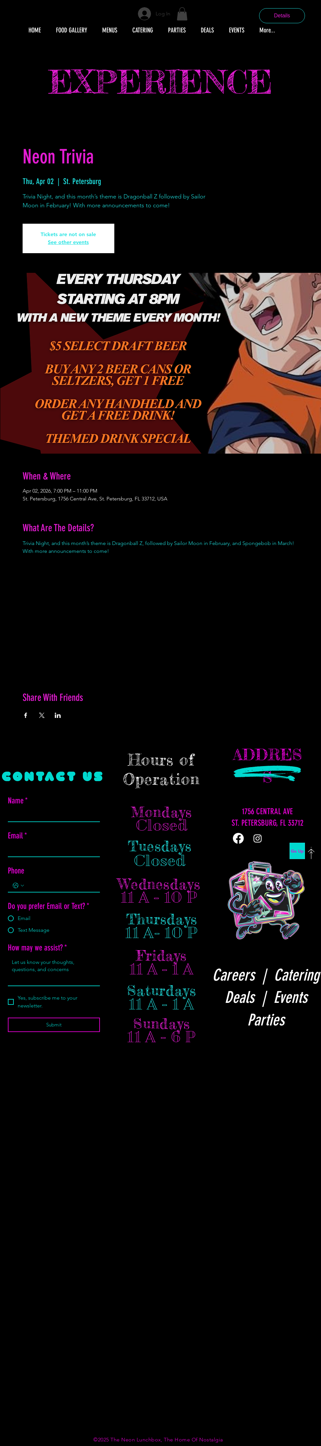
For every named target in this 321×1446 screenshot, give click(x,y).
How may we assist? (37, 947)
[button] (182, 14)
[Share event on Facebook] (26, 715)
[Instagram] (257, 838)
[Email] (52, 850)
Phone (16, 870)
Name (18, 800)
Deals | (249, 997)
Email (17, 835)
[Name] (52, 815)
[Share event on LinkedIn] (58, 715)
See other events (68, 242)
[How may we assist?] (54, 971)
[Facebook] (238, 838)
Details (282, 15)
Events (290, 997)
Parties (265, 1019)
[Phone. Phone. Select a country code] (18, 886)
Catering (296, 975)
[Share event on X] (42, 715)
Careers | (243, 975)
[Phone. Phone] (60, 885)
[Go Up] (297, 851)
